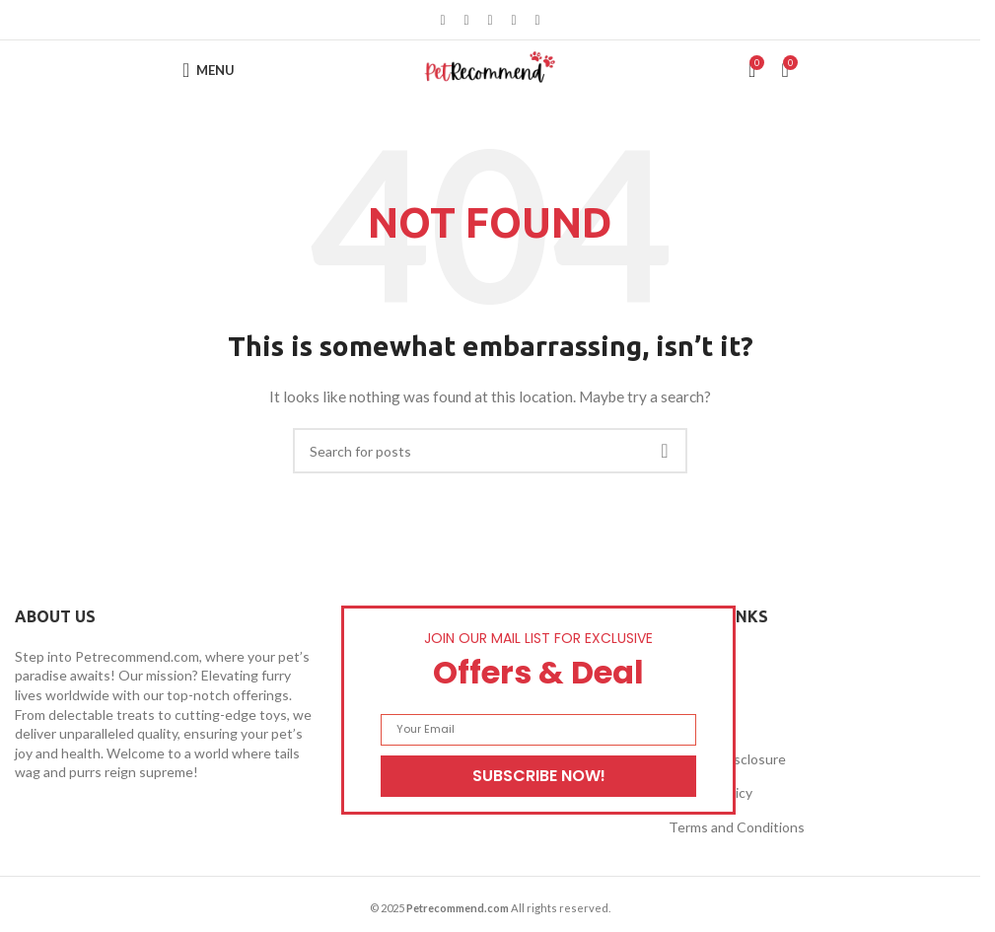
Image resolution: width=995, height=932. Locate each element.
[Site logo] (490, 68)
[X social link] (466, 20)
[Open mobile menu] (209, 70)
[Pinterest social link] (490, 20)
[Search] (490, 450)
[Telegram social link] (537, 20)
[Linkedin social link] (514, 20)
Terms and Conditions (737, 827)
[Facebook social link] (443, 20)
